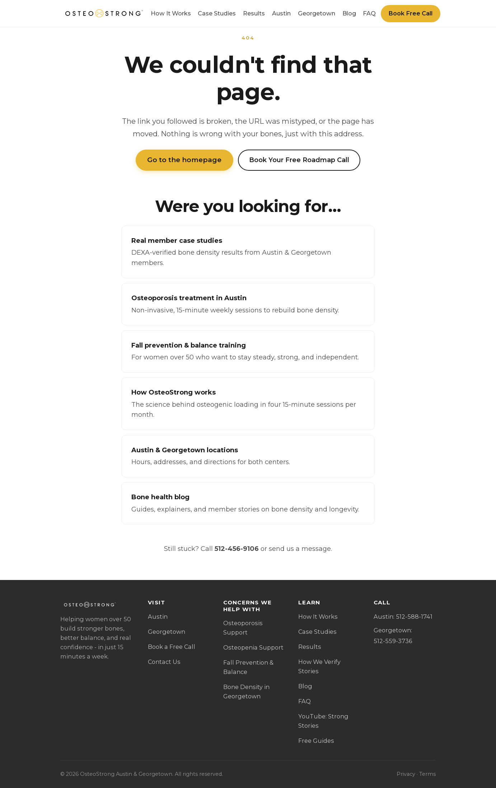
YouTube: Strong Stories (323, 721)
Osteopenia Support (253, 647)
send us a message (300, 549)
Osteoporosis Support (243, 627)
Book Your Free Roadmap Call (299, 160)
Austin (281, 13)
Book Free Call (410, 13)
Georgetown (316, 13)
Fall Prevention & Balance (248, 667)
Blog (349, 13)
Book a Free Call (171, 646)
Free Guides (316, 740)
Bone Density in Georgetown (246, 691)
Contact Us (164, 661)
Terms (427, 774)
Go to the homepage (184, 160)
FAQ (369, 13)
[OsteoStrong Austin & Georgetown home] (103, 13)
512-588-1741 (414, 616)
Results (254, 13)
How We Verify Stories (319, 666)
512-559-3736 (393, 641)
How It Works (171, 13)
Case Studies (217, 13)
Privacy (406, 774)
